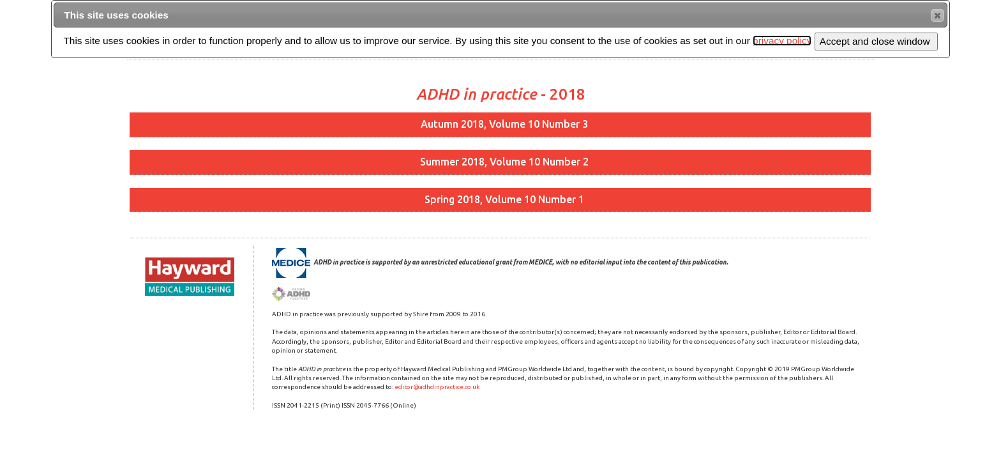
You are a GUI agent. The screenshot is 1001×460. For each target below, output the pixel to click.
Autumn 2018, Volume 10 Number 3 (504, 124)
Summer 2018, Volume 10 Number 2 (504, 161)
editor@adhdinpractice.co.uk (437, 386)
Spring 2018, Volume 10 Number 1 (504, 199)
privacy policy (782, 40)
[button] (937, 15)
